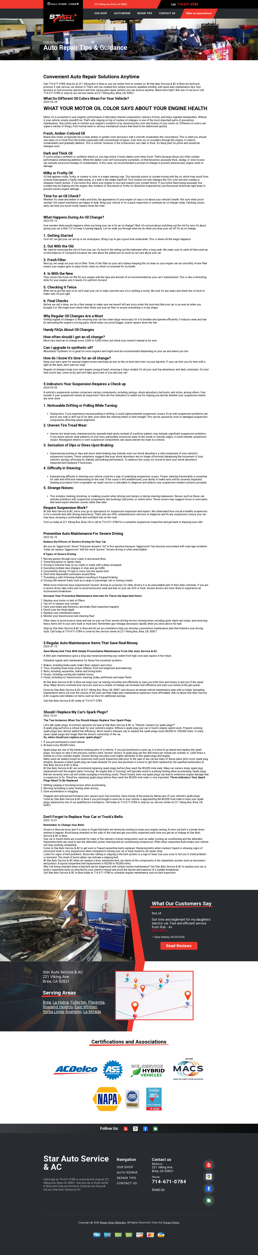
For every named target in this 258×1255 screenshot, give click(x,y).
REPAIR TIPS (144, 13)
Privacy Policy (171, 1222)
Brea (47, 1002)
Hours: (63, 4)
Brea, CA (156, 913)
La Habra (61, 1002)
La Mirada (92, 1011)
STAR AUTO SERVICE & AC (58, 42)
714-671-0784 (187, 4)
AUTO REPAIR (122, 13)
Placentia (96, 1002)
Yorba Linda (53, 1011)
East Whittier (86, 1007)
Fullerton (78, 1002)
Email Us (158, 1189)
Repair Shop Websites (113, 1222)
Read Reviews (179, 943)
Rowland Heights (58, 1007)
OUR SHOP (100, 13)
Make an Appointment (199, 13)
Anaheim (73, 1011)
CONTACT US (167, 13)
